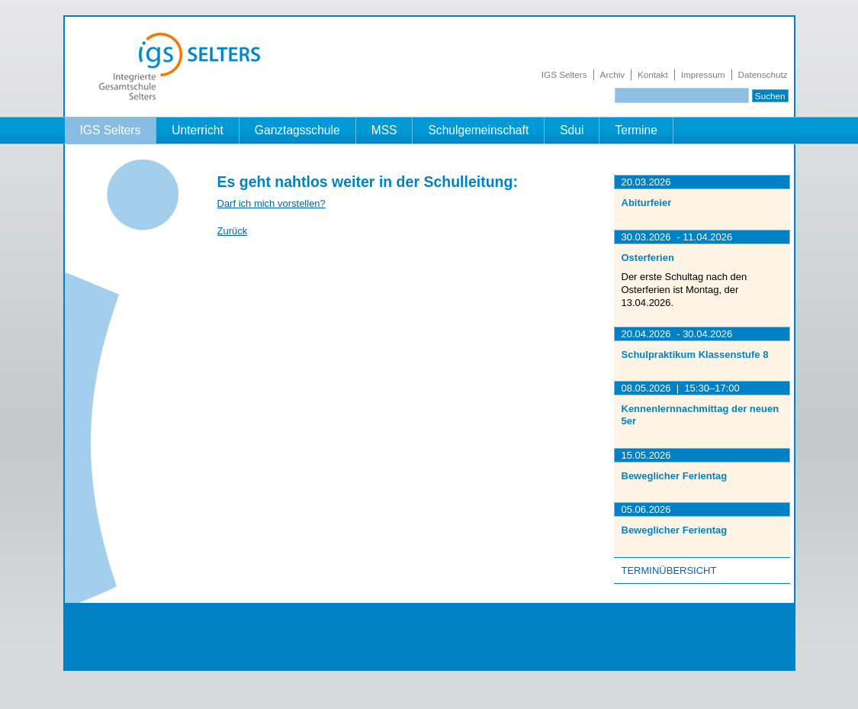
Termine (636, 130)
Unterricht (197, 130)
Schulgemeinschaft (478, 130)
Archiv (612, 74)
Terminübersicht (669, 570)
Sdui (571, 130)
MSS (384, 130)
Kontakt (653, 74)
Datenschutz (763, 74)
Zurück (232, 231)
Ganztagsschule (297, 130)
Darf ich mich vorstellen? (271, 203)
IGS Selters (564, 74)
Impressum (703, 74)
